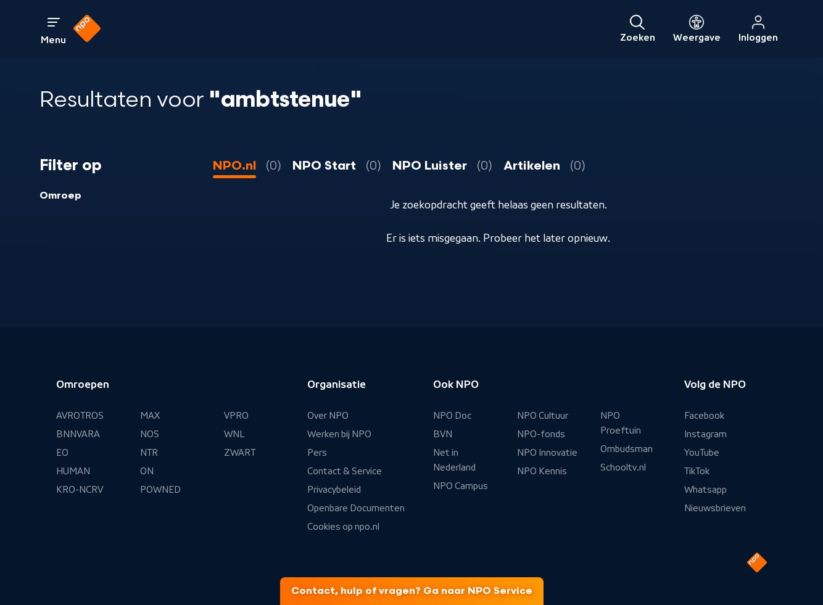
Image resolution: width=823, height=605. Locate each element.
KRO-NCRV (79, 490)
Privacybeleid (334, 490)
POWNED (160, 490)
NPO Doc (452, 416)
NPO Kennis (542, 471)
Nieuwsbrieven (715, 508)
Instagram (705, 434)
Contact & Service (344, 471)
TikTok (696, 471)
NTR (149, 453)
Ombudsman (626, 449)
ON (147, 471)
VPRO (236, 416)
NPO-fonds (541, 434)
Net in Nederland (454, 460)
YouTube (701, 453)
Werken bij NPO (339, 434)
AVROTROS (80, 416)
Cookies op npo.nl (343, 527)
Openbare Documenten (356, 508)
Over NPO (328, 416)
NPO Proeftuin (620, 423)
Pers (317, 453)
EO (62, 453)
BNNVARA (78, 434)
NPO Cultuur (542, 416)
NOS (149, 434)
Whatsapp (705, 490)
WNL (234, 434)
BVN (442, 434)
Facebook (704, 416)
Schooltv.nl (623, 467)
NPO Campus (460, 486)
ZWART (239, 453)
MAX (150, 416)
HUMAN (73, 471)
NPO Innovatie (547, 453)
